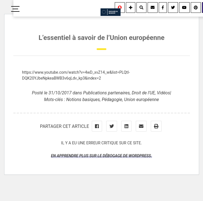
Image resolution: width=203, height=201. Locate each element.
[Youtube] (184, 7)
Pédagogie (112, 99)
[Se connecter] (120, 7)
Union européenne (141, 99)
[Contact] (153, 7)
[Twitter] (173, 7)
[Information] (130, 7)
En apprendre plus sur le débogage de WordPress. (101, 156)
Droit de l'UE (143, 92)
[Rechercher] (141, 7)
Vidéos (163, 92)
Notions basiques (83, 99)
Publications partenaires (106, 92)
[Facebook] (163, 7)
